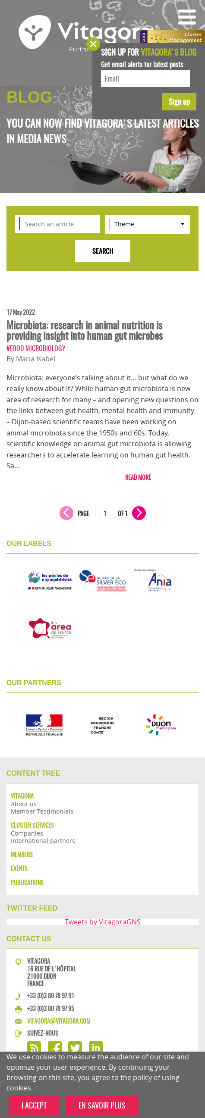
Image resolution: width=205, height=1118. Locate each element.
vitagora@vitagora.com (58, 1021)
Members (22, 855)
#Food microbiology (36, 348)
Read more (138, 477)
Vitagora (22, 796)
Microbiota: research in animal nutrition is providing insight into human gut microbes (84, 330)
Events (19, 868)
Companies (27, 833)
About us (24, 804)
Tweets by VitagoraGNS (103, 922)
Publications (27, 883)
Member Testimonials (42, 811)
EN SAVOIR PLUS (102, 1105)
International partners (43, 840)
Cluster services (32, 825)
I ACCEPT (34, 1105)
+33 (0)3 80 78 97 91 (50, 995)
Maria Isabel (35, 358)
